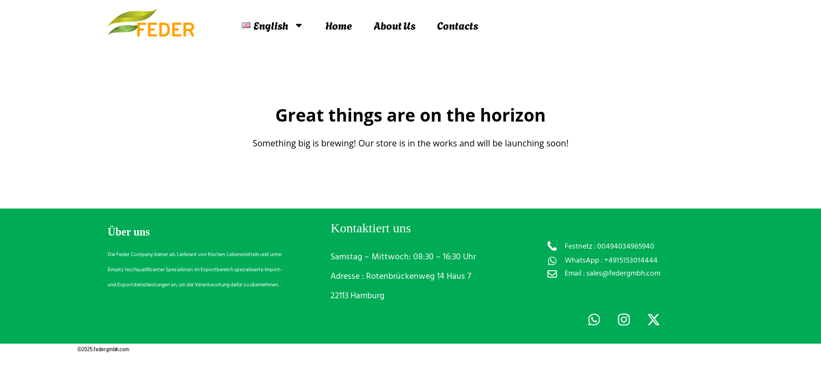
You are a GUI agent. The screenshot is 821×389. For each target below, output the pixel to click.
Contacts (457, 24)
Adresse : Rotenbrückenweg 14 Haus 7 (400, 277)
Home (339, 24)
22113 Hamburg (357, 296)
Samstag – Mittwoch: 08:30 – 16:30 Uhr (403, 257)
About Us (394, 24)
